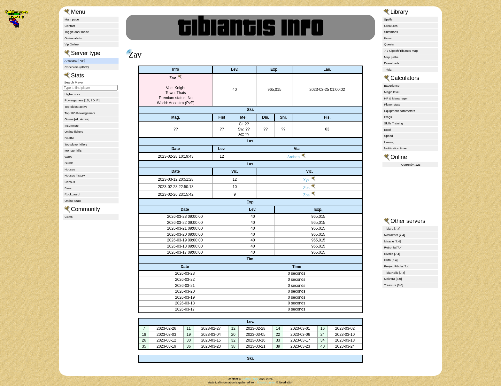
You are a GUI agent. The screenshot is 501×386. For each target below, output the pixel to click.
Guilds (69, 163)
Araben (288, 157)
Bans (68, 188)
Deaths (69, 138)
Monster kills (73, 150)
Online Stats (73, 200)
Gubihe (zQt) (250, 379)
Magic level (391, 92)
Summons (391, 32)
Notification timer (395, 148)
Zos (299, 187)
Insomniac (72, 125)
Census (70, 182)
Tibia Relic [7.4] (394, 272)
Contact (70, 26)
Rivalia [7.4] (392, 254)
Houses (70, 169)
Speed (388, 136)
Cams (69, 216)
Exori (387, 129)
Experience (391, 85)
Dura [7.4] (390, 260)
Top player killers (76, 144)
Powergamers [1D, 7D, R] (82, 100)
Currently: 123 (410, 164)
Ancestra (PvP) (75, 60)
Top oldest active (76, 106)
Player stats (392, 104)
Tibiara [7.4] (392, 228)
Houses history (75, 175)
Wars (68, 157)
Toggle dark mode (77, 32)
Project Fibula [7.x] (396, 266)
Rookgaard (72, 194)
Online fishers (74, 131)
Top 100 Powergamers (80, 113)
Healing (389, 142)
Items (387, 38)
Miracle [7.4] (392, 241)
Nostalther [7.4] (394, 235)
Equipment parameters (399, 111)
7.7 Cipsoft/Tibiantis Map (401, 50)
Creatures (390, 26)
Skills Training (393, 123)
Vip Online (72, 44)
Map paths (391, 57)
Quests (389, 44)
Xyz (299, 180)
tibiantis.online (266, 382)
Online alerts (73, 38)
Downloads (391, 63)
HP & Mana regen (396, 98)
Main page (72, 19)
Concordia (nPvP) (77, 67)
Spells (388, 19)
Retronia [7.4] (393, 247)
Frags (388, 117)
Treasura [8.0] (393, 285)
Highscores (72, 94)
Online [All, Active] (77, 119)
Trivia (387, 69)
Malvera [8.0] (393, 278)
